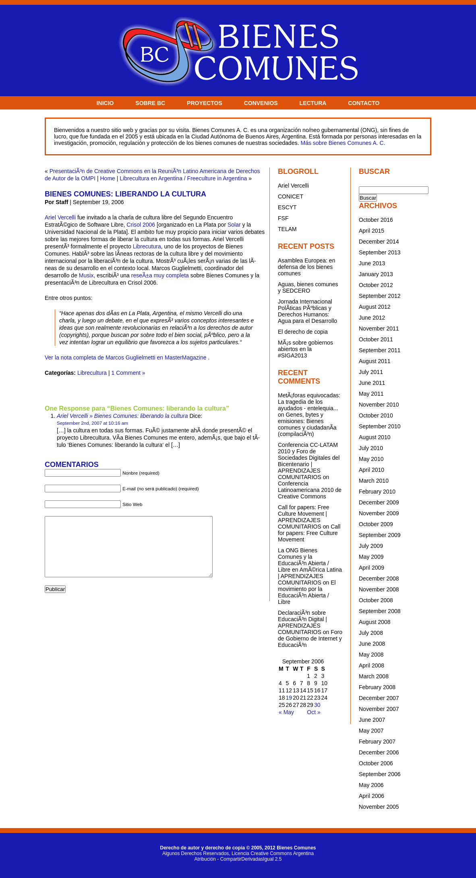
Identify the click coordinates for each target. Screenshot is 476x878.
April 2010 (371, 470)
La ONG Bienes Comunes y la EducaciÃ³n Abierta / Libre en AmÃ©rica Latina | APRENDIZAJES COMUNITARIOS (310, 566)
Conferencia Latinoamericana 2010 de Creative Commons (309, 490)
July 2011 (371, 372)
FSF (283, 218)
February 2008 (377, 687)
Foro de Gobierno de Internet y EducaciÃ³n (310, 638)
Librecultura (92, 373)
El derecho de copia (303, 331)
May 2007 (371, 730)
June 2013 (372, 263)
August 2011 (375, 361)
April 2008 (371, 665)
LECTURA (313, 103)
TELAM (287, 229)
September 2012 (380, 296)
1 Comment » (128, 373)
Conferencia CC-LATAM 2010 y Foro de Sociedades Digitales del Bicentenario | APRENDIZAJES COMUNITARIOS (308, 461)
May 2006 (371, 785)
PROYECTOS (204, 103)
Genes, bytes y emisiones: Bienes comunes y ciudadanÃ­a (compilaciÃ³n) (307, 424)
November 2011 (379, 328)
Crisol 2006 (140, 224)
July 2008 (371, 633)
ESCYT (287, 207)
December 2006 (379, 752)
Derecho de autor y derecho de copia (202, 848)
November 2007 (379, 709)
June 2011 (372, 383)
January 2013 (376, 274)
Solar (234, 224)
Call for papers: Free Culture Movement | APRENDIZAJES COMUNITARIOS (303, 517)
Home (107, 178)
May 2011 (371, 393)
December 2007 (379, 698)
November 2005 (379, 807)
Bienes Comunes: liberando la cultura (125, 194)
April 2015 (371, 230)
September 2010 (380, 426)
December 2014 (379, 241)
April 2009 (371, 567)
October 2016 (376, 220)
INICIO (105, 103)
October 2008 (376, 600)
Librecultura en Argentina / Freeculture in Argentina (183, 178)
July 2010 (371, 448)
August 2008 (375, 622)
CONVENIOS (261, 103)
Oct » (313, 712)
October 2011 (376, 339)
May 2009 (371, 557)
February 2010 (377, 491)
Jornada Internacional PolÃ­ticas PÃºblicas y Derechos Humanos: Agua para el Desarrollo (307, 311)
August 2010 (375, 437)
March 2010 (374, 480)
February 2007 (377, 741)
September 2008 (380, 611)
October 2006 (376, 763)
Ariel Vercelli (60, 217)
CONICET (290, 196)
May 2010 (371, 459)
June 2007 (372, 720)
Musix (86, 275)
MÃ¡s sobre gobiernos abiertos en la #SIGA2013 (305, 349)
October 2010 (376, 415)
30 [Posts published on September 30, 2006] (317, 705)
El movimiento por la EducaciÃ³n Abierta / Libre (307, 592)
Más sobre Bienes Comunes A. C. (342, 143)
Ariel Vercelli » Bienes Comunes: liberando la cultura (122, 416)
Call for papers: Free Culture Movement (309, 533)
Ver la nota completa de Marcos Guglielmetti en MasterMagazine (126, 357)
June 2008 (372, 643)
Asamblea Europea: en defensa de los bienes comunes (306, 267)
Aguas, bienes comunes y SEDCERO (308, 287)
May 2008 (371, 654)
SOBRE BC (150, 103)
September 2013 (380, 252)
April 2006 (371, 796)
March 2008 (374, 676)
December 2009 (379, 502)
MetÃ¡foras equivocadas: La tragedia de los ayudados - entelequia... (309, 401)
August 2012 (375, 307)
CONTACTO (363, 103)
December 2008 (379, 578)
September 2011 (380, 350)
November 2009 (379, 513)
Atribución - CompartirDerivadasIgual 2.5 (238, 859)
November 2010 (379, 404)
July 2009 (371, 546)
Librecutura (147, 246)
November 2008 (379, 589)
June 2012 (372, 317)
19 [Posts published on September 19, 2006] (289, 697)
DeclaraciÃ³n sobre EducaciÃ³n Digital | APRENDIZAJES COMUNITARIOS (302, 622)
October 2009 (376, 524)
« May (286, 712)
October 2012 (376, 285)
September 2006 (380, 774)
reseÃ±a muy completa (160, 275)
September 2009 (380, 535)
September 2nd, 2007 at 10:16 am (92, 423)
